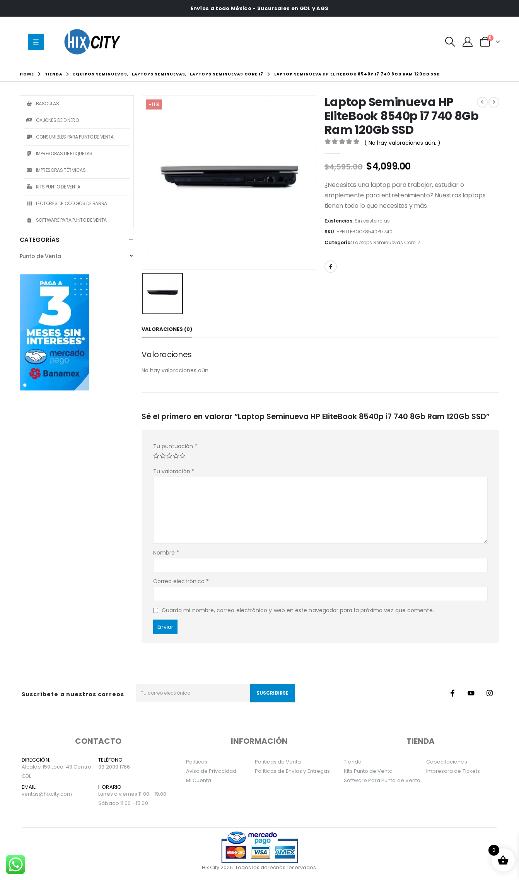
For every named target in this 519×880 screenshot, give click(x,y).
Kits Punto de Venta (53, 186)
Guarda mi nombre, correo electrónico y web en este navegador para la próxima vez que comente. (298, 610)
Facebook (330, 266)
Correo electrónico (181, 581)
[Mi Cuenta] (468, 42)
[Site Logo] (94, 41)
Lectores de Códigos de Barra (66, 203)
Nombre (166, 552)
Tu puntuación (175, 446)
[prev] (482, 102)
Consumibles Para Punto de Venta (70, 137)
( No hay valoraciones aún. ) (402, 143)
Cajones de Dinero (52, 120)
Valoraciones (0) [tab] (167, 329)
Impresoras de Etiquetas (59, 153)
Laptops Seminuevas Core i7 (386, 242)
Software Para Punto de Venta (66, 220)
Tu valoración (174, 471)
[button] (450, 42)
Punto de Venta (40, 256)
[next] (493, 102)
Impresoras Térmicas (56, 170)
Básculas (42, 103)
